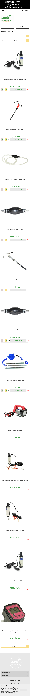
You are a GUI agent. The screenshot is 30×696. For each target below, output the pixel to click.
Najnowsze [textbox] (4, 36)
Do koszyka (18, 89)
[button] (27, 11)
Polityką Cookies (4, 687)
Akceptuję (24, 690)
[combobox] (15, 36)
